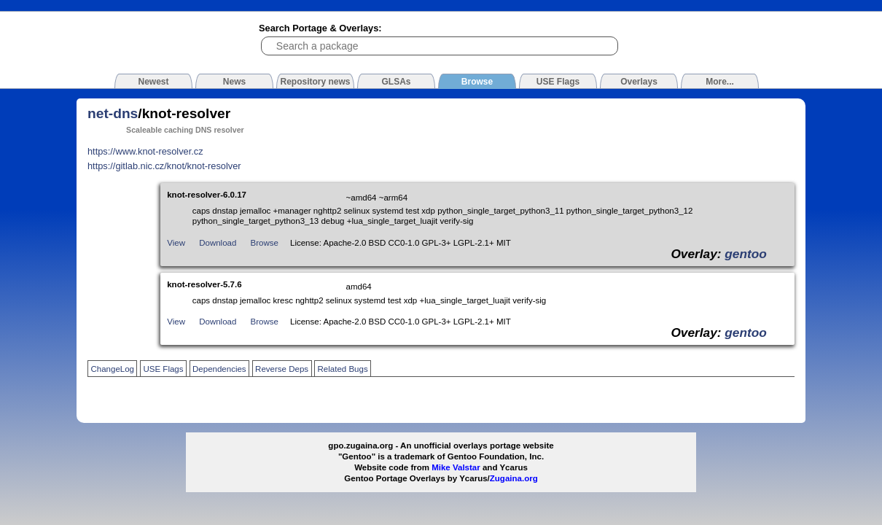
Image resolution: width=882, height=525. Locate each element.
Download (217, 242)
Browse (264, 242)
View (176, 242)
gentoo (746, 253)
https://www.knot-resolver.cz (145, 151)
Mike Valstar (456, 467)
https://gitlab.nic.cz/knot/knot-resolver (164, 165)
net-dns (112, 113)
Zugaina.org (514, 478)
